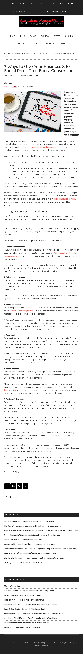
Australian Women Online (41, 21)
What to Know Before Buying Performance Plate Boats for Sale (30, 553)
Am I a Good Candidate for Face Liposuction (22, 627)
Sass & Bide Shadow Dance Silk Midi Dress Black (24, 609)
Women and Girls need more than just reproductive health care (29, 544)
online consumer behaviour (64, 199)
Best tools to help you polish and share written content (26, 623)
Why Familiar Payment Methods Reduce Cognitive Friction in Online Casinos (35, 558)
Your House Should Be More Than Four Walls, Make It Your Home (30, 618)
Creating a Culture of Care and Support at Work (23, 562)
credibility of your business (42, 147)
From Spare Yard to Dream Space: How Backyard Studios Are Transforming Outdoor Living (41, 530)
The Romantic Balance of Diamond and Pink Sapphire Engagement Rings (33, 526)
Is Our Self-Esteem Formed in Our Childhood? (23, 540)
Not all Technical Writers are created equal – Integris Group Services (32, 535)
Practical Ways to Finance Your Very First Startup (24, 600)
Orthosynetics (10, 390)
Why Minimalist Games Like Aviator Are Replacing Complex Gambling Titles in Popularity (40, 549)
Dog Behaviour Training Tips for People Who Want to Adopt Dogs (31, 604)
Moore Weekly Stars (12, 586)
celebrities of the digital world (22, 311)
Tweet (6, 86)
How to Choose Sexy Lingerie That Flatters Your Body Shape (29, 521)
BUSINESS (17, 472)
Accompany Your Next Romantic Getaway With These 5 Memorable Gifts (33, 614)
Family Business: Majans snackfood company (23, 595)
